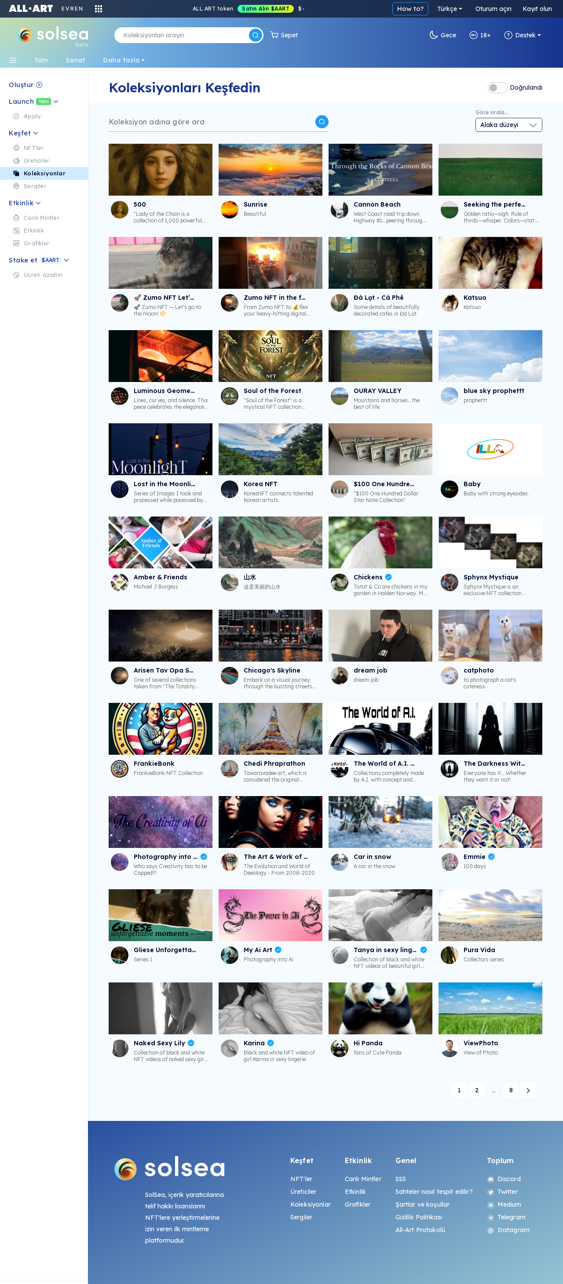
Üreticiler (303, 1192)
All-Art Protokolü (420, 1230)
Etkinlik (355, 1192)
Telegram (506, 1217)
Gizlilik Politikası (418, 1217)
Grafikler (357, 1204)
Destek (520, 35)
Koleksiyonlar (310, 1204)
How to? (410, 8)
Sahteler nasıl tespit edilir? (434, 1192)
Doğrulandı (526, 87)
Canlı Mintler (363, 1179)
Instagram (508, 1230)
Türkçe (447, 9)
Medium (504, 1204)
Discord (504, 1179)
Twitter (502, 1191)
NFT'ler (301, 1179)
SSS (400, 1179)
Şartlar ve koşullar (422, 1204)
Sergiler (301, 1217)
